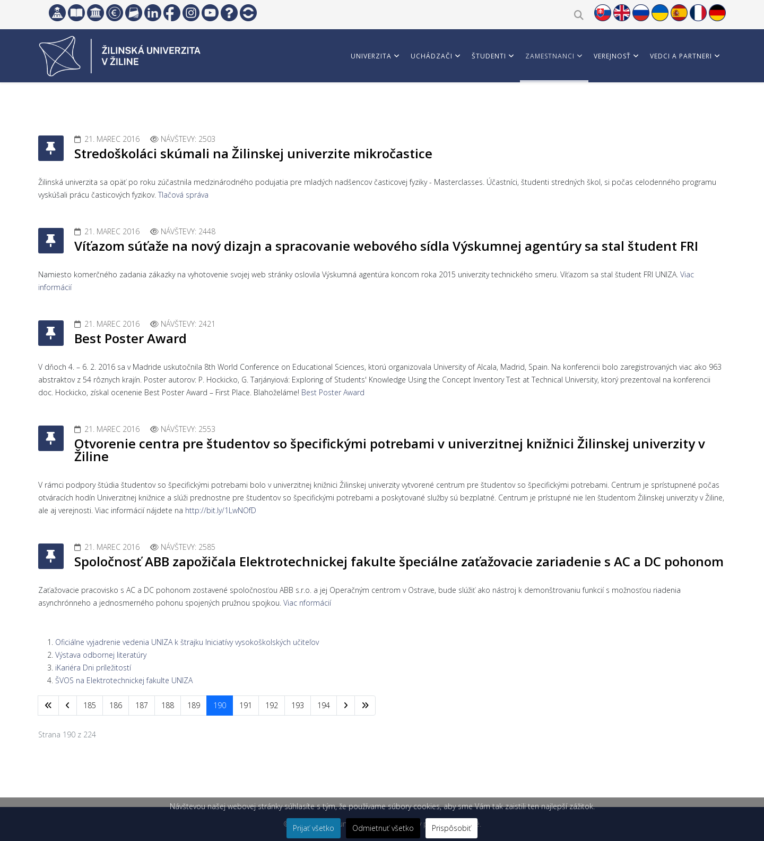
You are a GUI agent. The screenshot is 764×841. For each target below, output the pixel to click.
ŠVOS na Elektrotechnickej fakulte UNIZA (124, 680)
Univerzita (371, 56)
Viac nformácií (307, 603)
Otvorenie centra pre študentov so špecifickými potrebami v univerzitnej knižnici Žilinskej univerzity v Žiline (389, 450)
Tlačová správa (183, 195)
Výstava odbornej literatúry (100, 655)
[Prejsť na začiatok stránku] (48, 705)
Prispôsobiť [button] (451, 828)
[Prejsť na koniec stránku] (365, 705)
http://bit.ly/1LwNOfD (220, 510)
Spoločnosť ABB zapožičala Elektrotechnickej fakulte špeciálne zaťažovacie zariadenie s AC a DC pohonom (399, 561)
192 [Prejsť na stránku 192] (271, 705)
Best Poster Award (130, 338)
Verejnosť (612, 56)
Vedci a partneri (681, 56)
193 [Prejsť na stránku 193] (297, 705)
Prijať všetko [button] (313, 828)
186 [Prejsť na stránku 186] (115, 705)
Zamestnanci (550, 56)
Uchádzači (432, 56)
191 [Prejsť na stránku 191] (245, 705)
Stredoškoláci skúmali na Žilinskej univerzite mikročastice (253, 153)
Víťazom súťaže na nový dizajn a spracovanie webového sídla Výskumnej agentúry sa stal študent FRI (386, 245)
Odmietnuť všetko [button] (383, 828)
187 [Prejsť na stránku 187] (141, 705)
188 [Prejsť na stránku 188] (167, 705)
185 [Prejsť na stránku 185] (89, 705)
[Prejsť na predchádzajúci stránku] (67, 705)
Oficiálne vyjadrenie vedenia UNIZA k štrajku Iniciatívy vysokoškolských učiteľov (187, 642)
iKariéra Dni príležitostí (93, 667)
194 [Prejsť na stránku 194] (323, 705)
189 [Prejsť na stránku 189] (193, 705)
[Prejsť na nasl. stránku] (345, 705)
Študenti (489, 56)
